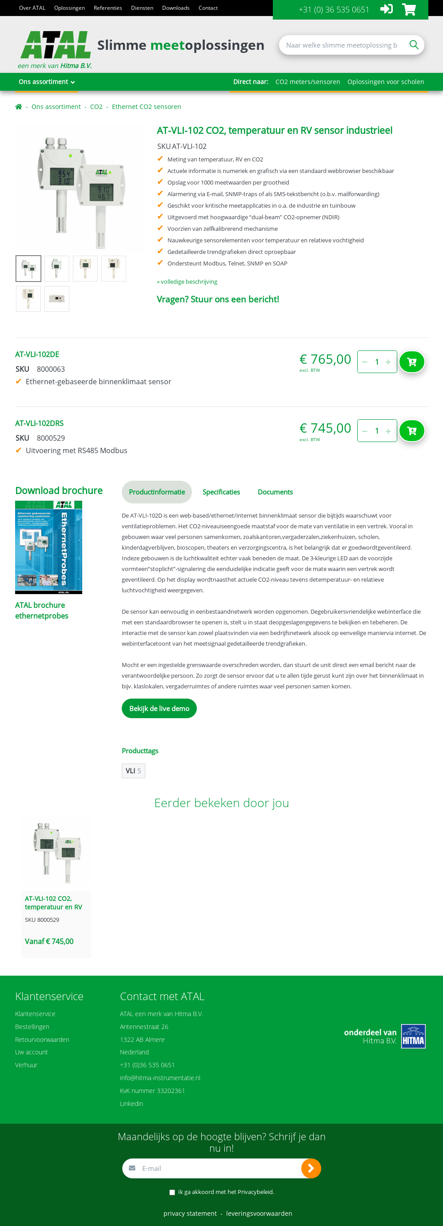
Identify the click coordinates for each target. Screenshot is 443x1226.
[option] (79, 189)
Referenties (108, 8)
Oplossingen (69, 8)
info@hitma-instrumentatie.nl (160, 1077)
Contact (208, 8)
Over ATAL (32, 8)
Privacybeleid (255, 1192)
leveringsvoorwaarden (259, 1213)
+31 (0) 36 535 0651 (334, 9)
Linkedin (131, 1103)
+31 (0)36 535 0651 (147, 1065)
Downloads (176, 8)
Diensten (142, 8)
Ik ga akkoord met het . (226, 1192)
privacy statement (190, 1213)
